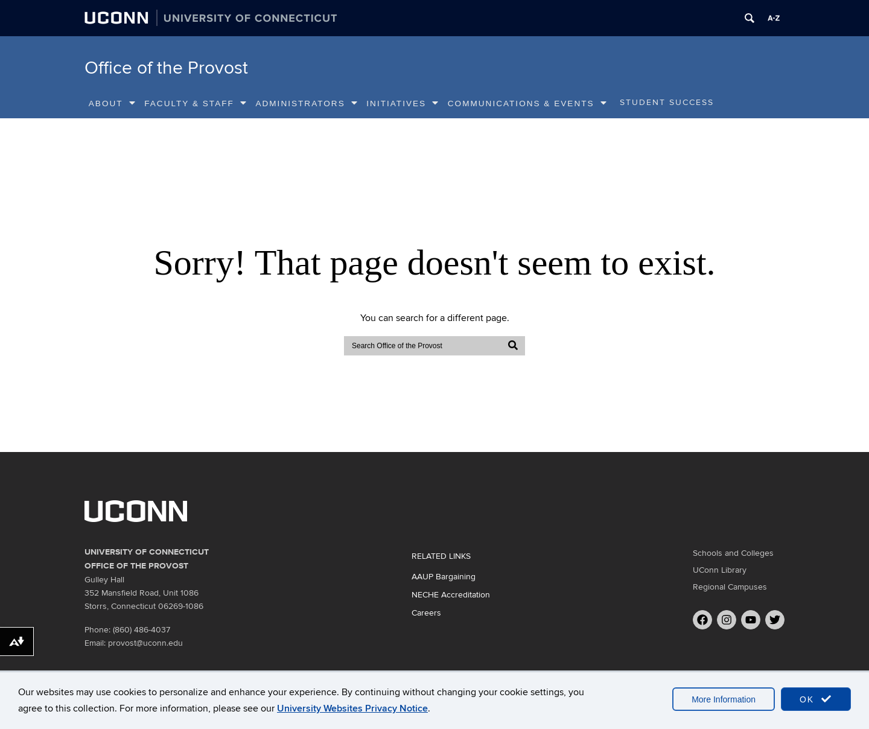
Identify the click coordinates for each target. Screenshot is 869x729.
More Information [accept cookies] (724, 699)
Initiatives (402, 103)
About (112, 103)
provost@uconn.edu (145, 643)
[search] (423, 346)
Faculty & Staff (195, 103)
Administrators (306, 103)
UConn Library (719, 570)
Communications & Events (528, 103)
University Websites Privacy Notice (352, 708)
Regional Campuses (730, 587)
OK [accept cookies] (816, 699)
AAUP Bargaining (444, 576)
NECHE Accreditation (451, 595)
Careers (426, 613)
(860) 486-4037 (141, 630)
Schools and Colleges (733, 553)
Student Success (667, 102)
